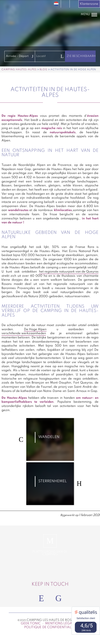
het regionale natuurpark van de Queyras (68, 271)
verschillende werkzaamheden (24, 333)
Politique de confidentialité (50, 627)
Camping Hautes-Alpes (19, 69)
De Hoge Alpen (35, 329)
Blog (43, 69)
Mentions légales (61, 623)
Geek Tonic (31, 623)
